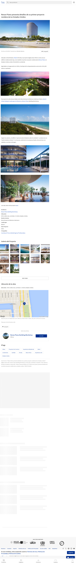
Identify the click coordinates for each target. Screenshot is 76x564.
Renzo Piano (42, 60)
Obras (3, 349)
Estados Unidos (5, 356)
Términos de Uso (32, 552)
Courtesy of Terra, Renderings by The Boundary (13, 233)
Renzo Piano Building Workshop (9, 212)
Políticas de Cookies (15, 553)
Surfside (13, 352)
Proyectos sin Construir (14, 349)
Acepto (71, 552)
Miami (15, 57)
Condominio (5, 352)
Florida (20, 352)
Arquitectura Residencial (28, 349)
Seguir (41, 336)
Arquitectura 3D (38, 352)
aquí (17, 205)
